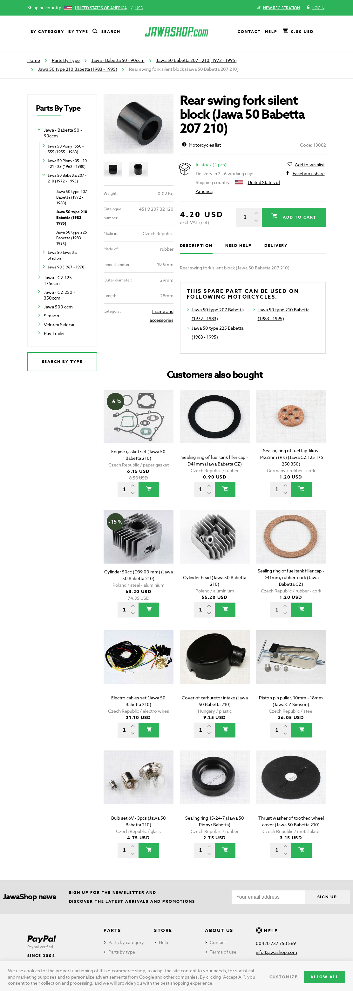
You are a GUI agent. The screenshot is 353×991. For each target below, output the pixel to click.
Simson (51, 316)
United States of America (101, 7)
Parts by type (121, 952)
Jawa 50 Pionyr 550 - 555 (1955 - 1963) (66, 149)
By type (78, 31)
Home (33, 60)
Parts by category (126, 942)
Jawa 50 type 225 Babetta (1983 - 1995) (71, 237)
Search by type (62, 361)
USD (139, 7)
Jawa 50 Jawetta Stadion (62, 255)
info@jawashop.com (276, 952)
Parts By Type (66, 60)
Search (105, 31)
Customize (283, 977)
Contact (249, 31)
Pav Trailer (54, 333)
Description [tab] (196, 245)
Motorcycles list (201, 145)
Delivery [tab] (276, 245)
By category (47, 31)
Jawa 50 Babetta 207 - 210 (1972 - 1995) (196, 60)
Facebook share (309, 173)
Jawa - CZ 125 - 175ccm (59, 280)
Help (271, 31)
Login (315, 8)
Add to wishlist (310, 164)
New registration (278, 8)
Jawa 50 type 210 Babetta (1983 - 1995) (77, 69)
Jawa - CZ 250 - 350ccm (59, 295)
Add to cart (298, 217)
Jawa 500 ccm (58, 307)
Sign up (327, 897)
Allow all (324, 977)
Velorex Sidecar (59, 324)
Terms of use (223, 952)
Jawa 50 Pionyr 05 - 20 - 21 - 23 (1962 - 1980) (67, 163)
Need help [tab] (238, 245)
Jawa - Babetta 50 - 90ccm (118, 60)
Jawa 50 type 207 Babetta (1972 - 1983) (71, 197)
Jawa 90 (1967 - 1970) (66, 267)
